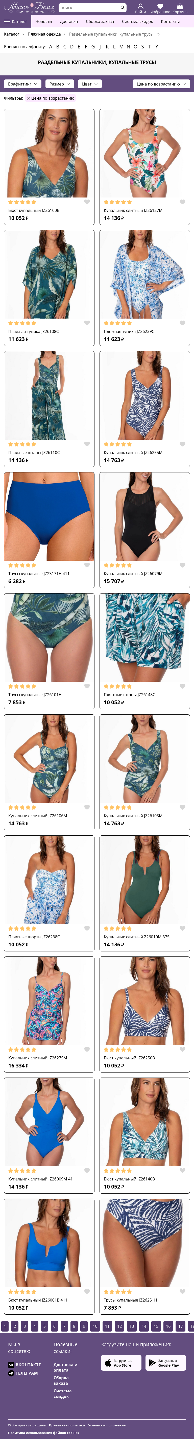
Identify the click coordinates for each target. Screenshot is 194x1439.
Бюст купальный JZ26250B (129, 1058)
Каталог (15, 21)
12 (119, 1326)
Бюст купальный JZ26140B (129, 1179)
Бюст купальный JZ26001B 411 (37, 1300)
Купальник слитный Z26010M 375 (136, 937)
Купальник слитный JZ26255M (133, 452)
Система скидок (137, 21)
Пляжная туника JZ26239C (129, 331)
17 (180, 1326)
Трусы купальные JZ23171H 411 (39, 574)
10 (95, 1326)
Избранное (160, 9)
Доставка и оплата (65, 1367)
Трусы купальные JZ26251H (130, 1300)
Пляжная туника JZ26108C (33, 331)
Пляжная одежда (44, 34)
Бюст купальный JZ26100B (33, 210)
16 (168, 1326)
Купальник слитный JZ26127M (133, 210)
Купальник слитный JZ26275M (37, 1058)
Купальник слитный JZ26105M (133, 816)
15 (156, 1326)
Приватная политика (67, 1425)
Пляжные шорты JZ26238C (34, 937)
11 (107, 1326)
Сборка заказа (100, 21)
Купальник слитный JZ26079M (133, 574)
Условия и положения (107, 1425)
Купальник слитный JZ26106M (37, 816)
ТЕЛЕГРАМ (23, 1373)
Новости (43, 21)
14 (144, 1326)
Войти (140, 9)
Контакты (170, 21)
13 (131, 1326)
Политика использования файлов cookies (43, 1432)
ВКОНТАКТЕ (24, 1365)
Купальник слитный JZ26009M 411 (41, 1179)
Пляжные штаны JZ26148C (129, 695)
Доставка (69, 21)
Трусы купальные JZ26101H (35, 695)
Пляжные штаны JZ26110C (34, 452)
